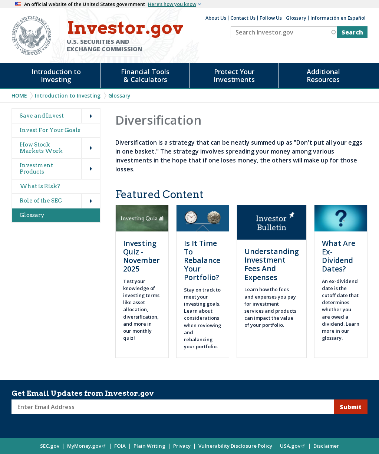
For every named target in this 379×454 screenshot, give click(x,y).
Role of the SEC (41, 200)
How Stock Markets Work (41, 147)
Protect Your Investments (234, 75)
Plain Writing (149, 446)
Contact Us (243, 17)
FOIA (120, 446)
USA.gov (293, 446)
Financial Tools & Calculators (145, 75)
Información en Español (338, 17)
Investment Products (36, 168)
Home (19, 95)
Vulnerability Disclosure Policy (235, 446)
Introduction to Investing (56, 75)
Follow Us (271, 17)
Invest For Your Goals (50, 130)
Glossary (296, 17)
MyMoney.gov (86, 446)
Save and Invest (42, 115)
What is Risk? (40, 186)
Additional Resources (323, 75)
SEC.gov (49, 446)
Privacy (182, 446)
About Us (215, 17)
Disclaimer (326, 446)
